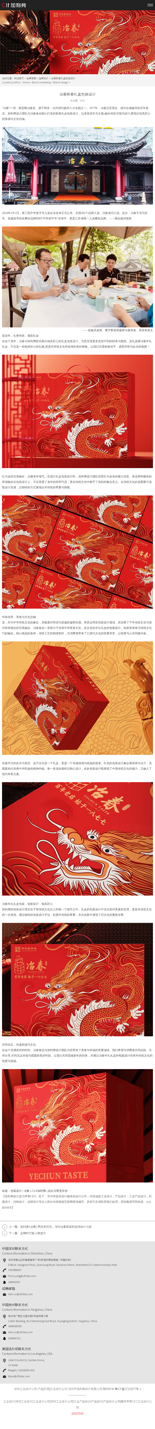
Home (26, 82)
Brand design (60, 82)
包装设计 (115, 627)
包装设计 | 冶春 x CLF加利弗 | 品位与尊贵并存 (39, 1190)
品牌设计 (43, 78)
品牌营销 (31, 78)
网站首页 (19, 78)
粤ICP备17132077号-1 (128, 1389)
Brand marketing (41, 82)
